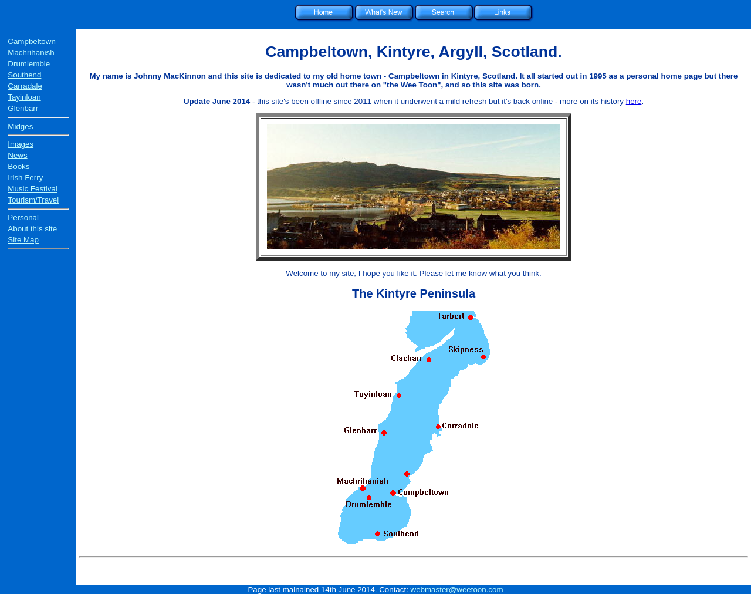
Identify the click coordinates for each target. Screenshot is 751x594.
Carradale (25, 86)
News (17, 155)
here (634, 101)
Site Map (23, 239)
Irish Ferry (25, 177)
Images (20, 144)
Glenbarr (23, 108)
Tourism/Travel (33, 199)
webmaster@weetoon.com (457, 589)
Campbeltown (32, 41)
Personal (23, 217)
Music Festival (32, 188)
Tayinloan (24, 97)
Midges (20, 126)
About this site (32, 228)
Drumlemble (29, 63)
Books (18, 166)
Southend (24, 74)
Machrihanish (31, 52)
